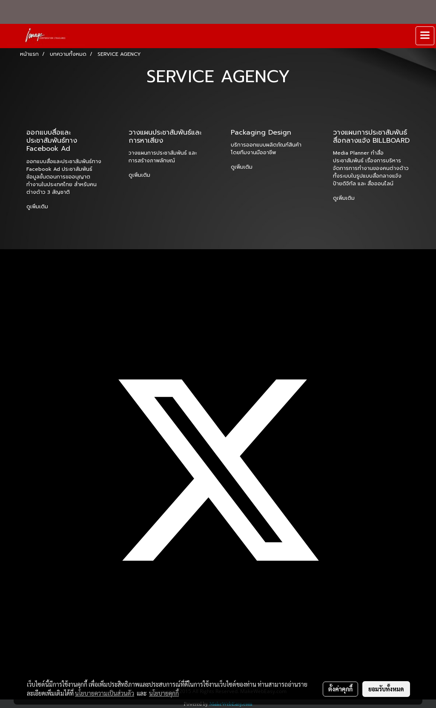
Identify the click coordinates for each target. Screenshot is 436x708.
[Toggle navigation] (425, 35)
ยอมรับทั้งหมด (386, 689)
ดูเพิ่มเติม (38, 206)
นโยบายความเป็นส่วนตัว (104, 693)
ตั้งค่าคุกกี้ (340, 689)
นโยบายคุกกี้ (164, 693)
